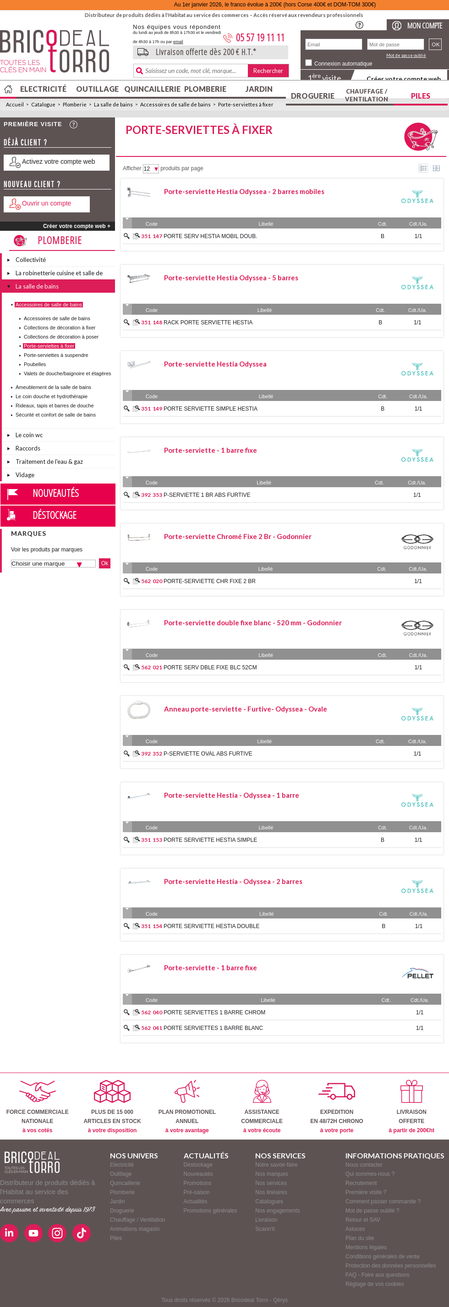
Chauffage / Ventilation (366, 95)
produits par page (181, 168)
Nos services (271, 1183)
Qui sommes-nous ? (369, 1174)
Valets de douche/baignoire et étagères (67, 373)
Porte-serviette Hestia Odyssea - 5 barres (231, 277)
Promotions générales (210, 1210)
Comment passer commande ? (383, 1201)
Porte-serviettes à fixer (246, 104)
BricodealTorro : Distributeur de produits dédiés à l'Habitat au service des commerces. (63, 54)
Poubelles (35, 364)
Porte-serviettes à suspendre (56, 355)
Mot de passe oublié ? (372, 1210)
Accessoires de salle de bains (175, 104)
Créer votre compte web (404, 79)
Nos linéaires (271, 1192)
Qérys (280, 1300)
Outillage (97, 88)
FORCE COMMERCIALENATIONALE (37, 1107)
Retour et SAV (362, 1220)
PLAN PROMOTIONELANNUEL (187, 1107)
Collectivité (31, 259)
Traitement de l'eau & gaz (49, 461)
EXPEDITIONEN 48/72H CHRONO (336, 1107)
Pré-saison (197, 1192)
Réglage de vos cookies (374, 1284)
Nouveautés (56, 493)
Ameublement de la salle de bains (53, 387)
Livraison (266, 1220)
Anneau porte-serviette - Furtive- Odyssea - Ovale (245, 709)
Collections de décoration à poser (61, 336)
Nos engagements (277, 1210)
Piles (420, 95)
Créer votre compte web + (76, 226)
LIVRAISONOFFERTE (411, 1107)
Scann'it (264, 1229)
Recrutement (361, 1183)
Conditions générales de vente (382, 1256)
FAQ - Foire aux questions (377, 1275)
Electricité (43, 88)
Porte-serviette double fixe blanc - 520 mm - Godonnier (253, 622)
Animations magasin (134, 1229)
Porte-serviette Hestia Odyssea (215, 364)
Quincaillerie (151, 88)
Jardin (259, 88)
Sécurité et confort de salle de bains (56, 414)
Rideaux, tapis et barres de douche (55, 405)
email (178, 41)
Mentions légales (366, 1247)
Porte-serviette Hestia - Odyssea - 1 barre (231, 795)
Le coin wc (29, 435)
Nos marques (271, 1174)
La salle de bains (113, 104)
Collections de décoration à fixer (60, 327)
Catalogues (269, 1201)
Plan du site (359, 1238)
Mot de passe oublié (406, 55)
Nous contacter (364, 1165)
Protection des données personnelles (390, 1266)
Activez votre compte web (58, 161)
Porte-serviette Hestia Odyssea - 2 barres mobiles (244, 191)
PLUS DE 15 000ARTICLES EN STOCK (112, 1107)
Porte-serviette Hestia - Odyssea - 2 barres (233, 881)
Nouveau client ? (32, 184)
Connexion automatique (343, 64)
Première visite (33, 124)
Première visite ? (365, 1192)
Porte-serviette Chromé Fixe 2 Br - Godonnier (238, 536)
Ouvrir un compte (46, 203)
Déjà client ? (26, 142)
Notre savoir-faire (276, 1165)
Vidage (25, 474)
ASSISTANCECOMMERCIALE (262, 1107)
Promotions (198, 1183)
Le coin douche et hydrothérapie (52, 396)
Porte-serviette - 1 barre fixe (210, 450)
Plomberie (205, 88)
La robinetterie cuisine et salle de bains (59, 274)
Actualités (196, 1201)
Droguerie (312, 95)
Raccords (28, 448)
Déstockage (55, 515)
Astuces (355, 1229)
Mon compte (424, 25)
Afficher (132, 168)
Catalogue (43, 104)
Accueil (15, 104)
